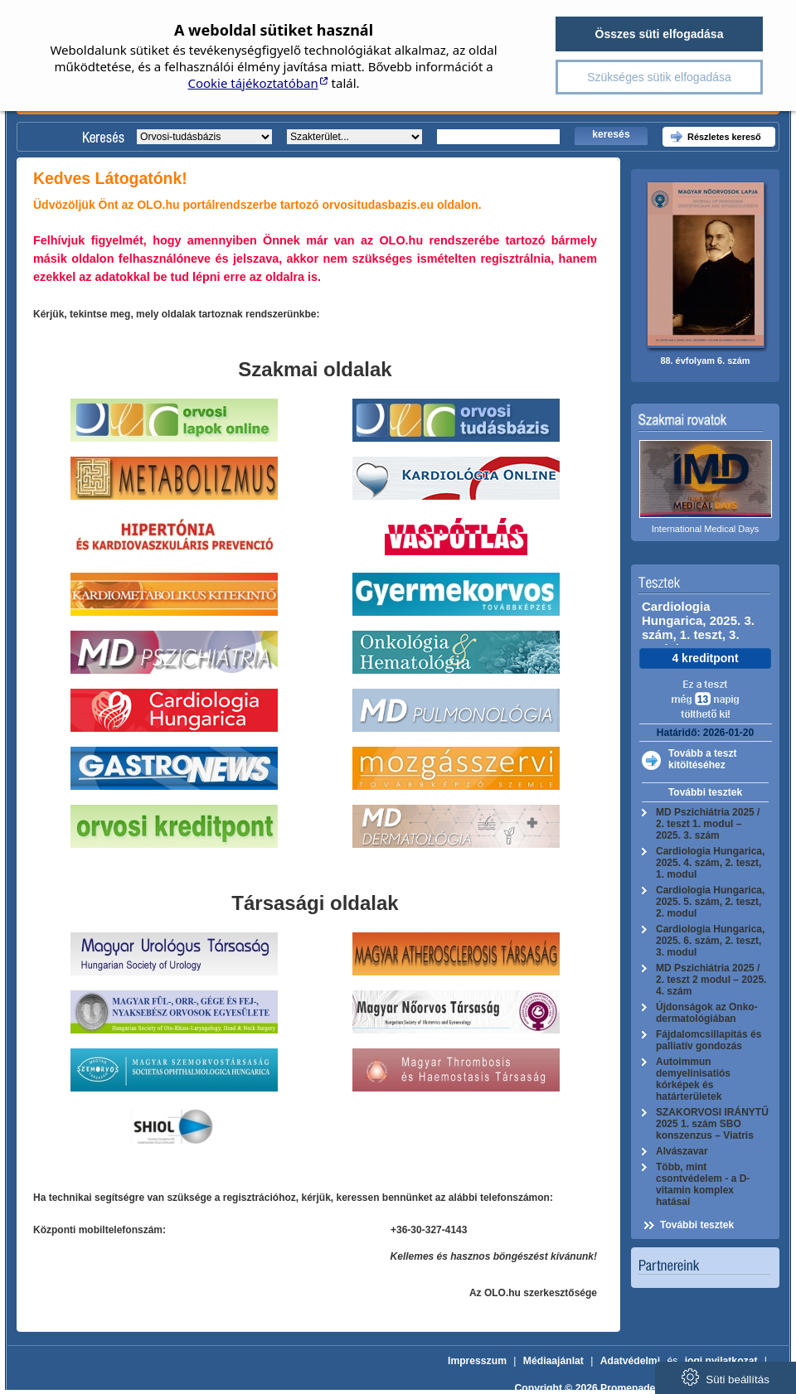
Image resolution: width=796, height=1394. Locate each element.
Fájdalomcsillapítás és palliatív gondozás (708, 1040)
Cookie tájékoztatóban (252, 83)
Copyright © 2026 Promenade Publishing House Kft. (639, 1388)
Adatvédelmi (630, 1361)
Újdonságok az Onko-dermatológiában (707, 1012)
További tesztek (705, 792)
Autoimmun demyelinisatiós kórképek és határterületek (693, 1079)
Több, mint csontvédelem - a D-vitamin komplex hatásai (703, 1184)
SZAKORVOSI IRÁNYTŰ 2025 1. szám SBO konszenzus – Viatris (712, 1123)
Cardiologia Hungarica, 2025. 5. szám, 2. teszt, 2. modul (710, 901)
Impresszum (477, 1361)
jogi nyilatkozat (721, 1361)
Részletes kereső (724, 137)
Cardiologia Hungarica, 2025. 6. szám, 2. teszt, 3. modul (710, 940)
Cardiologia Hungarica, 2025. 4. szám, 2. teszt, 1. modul (710, 862)
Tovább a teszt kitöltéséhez (702, 759)
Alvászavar (682, 1151)
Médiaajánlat (553, 1361)
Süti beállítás (725, 1377)
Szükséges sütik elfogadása (659, 77)
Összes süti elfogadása (659, 34)
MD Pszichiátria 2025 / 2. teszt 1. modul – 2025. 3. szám (708, 823)
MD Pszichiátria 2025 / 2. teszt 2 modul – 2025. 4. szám (711, 979)
